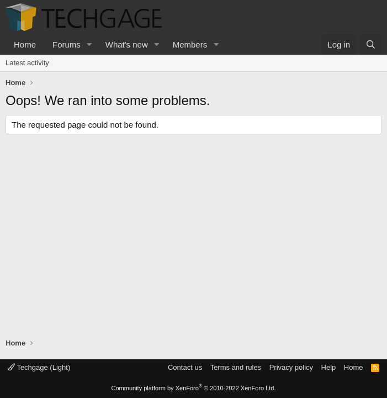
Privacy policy (291, 367)
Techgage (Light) (39, 367)
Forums (66, 44)
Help (328, 367)
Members (190, 44)
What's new (126, 44)
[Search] (370, 44)
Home (25, 44)
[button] (89, 44)
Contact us (185, 367)
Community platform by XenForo (194, 388)
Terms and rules (235, 367)
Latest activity (27, 63)
